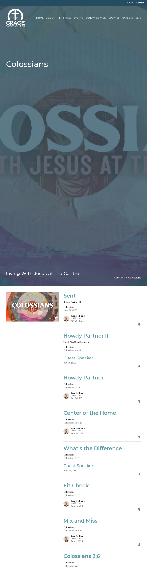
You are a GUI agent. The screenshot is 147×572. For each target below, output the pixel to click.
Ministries (64, 17)
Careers (127, 17)
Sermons (119, 277)
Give (138, 17)
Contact (140, 3)
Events (78, 17)
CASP (130, 3)
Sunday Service (96, 17)
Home (39, 17)
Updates (114, 17)
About (50, 17)
